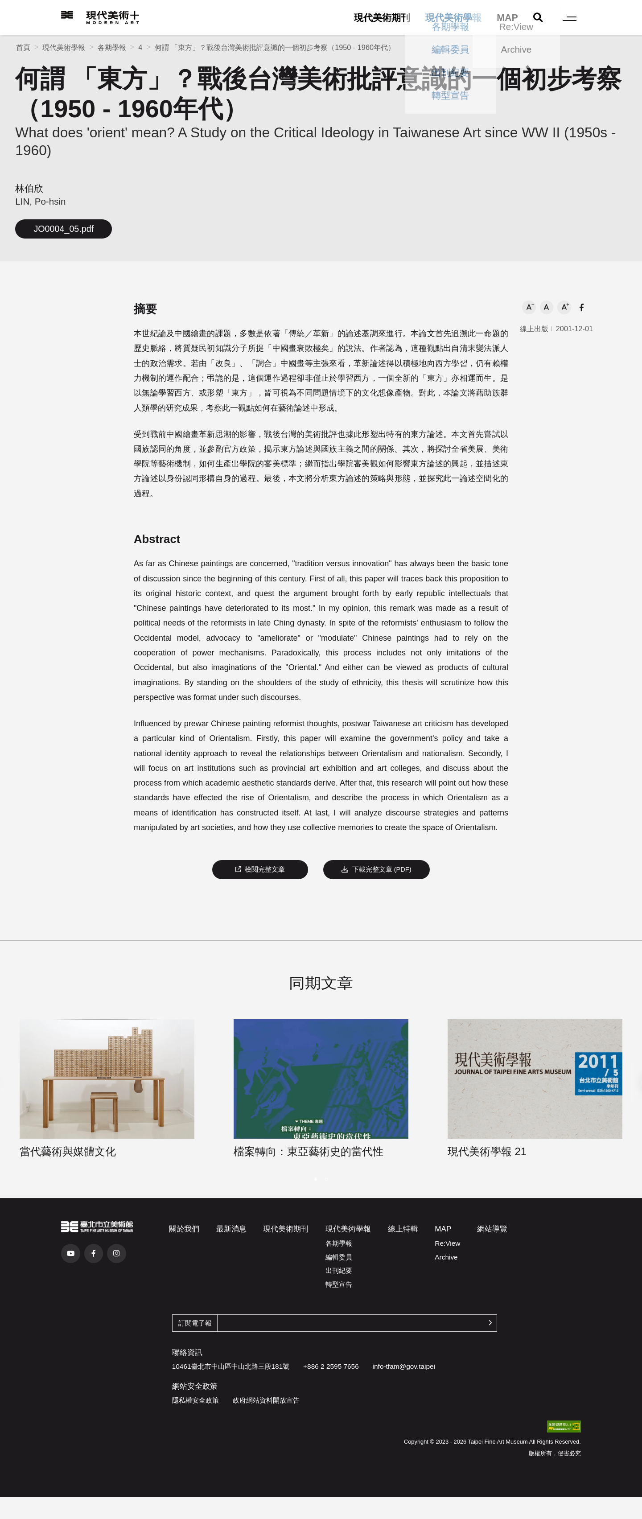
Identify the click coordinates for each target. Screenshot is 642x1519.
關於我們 (184, 1228)
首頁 (23, 47)
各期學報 (112, 47)
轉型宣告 (338, 1284)
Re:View (447, 1243)
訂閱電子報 (195, 1323)
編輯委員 (338, 1257)
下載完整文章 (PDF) (376, 869)
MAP (507, 17)
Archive (446, 1257)
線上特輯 (403, 1228)
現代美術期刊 (382, 17)
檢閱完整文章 (260, 869)
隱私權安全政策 (195, 1400)
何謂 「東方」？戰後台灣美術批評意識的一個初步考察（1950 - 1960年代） (275, 47)
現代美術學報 (453, 17)
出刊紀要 (338, 1270)
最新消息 (231, 1228)
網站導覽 (492, 1228)
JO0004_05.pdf (63, 229)
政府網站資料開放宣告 (266, 1400)
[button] (529, 307)
